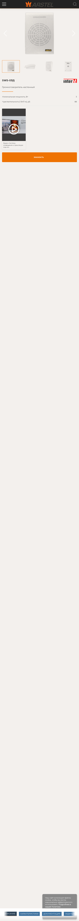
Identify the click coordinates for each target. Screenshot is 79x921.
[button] (4, 4)
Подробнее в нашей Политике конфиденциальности (58, 906)
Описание (9, 913)
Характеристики (29, 914)
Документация (51, 914)
